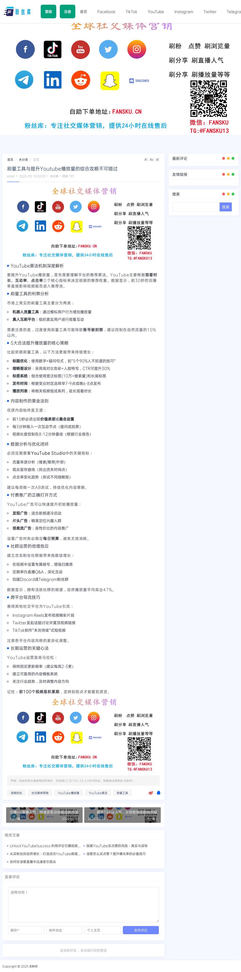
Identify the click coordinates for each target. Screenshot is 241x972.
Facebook (106, 11)
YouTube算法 (98, 793)
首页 (83, 11)
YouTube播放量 (68, 793)
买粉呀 (128, 780)
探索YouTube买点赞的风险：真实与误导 (117, 845)
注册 (67, 11)
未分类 (23, 159)
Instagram (182, 11)
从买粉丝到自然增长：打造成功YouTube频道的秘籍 (49, 853)
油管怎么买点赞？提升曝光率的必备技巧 (116, 853)
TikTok (131, 11)
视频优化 (16, 793)
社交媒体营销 (40, 793)
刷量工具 (122, 793)
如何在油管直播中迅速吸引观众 (33, 861)
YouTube (155, 11)
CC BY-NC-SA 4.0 (76, 780)
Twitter (208, 11)
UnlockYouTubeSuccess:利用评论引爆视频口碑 (47, 845)
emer (11, 176)
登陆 (48, 11)
